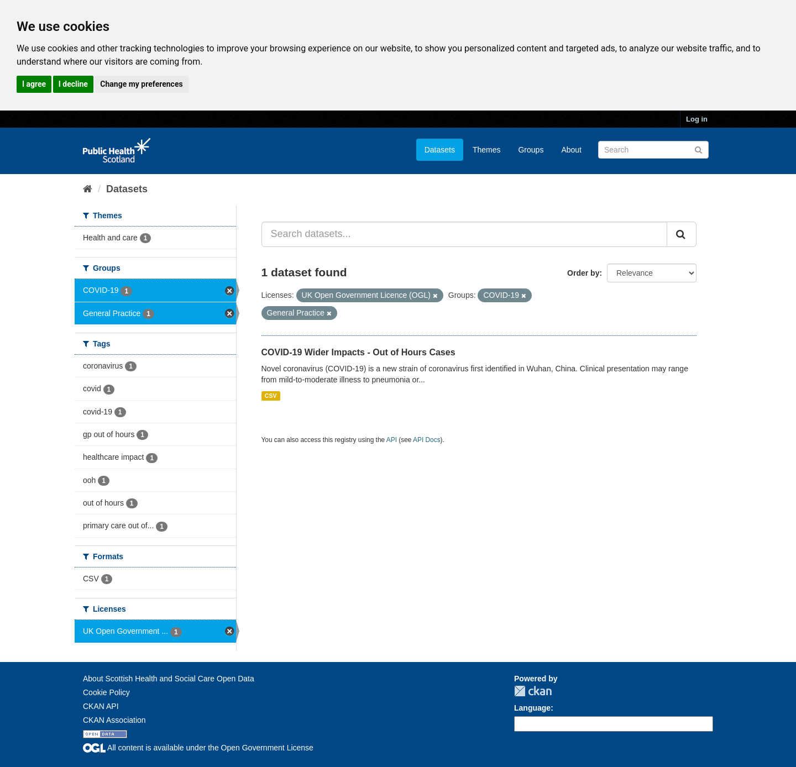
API (391, 440)
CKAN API (101, 706)
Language (532, 707)
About (571, 149)
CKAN (533, 691)
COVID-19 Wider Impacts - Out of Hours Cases (358, 352)
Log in (697, 119)
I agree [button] (34, 84)
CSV (271, 395)
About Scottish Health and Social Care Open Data (168, 678)
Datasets (440, 149)
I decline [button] (73, 84)
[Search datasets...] (464, 234)
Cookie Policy (106, 692)
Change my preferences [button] (141, 84)
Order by (583, 273)
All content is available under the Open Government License (198, 747)
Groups (530, 149)
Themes (487, 149)
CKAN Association (114, 720)
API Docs (427, 440)
